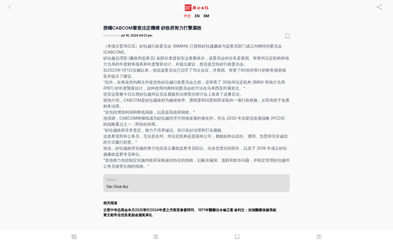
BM (206, 16)
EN (197, 16)
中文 (187, 16)
